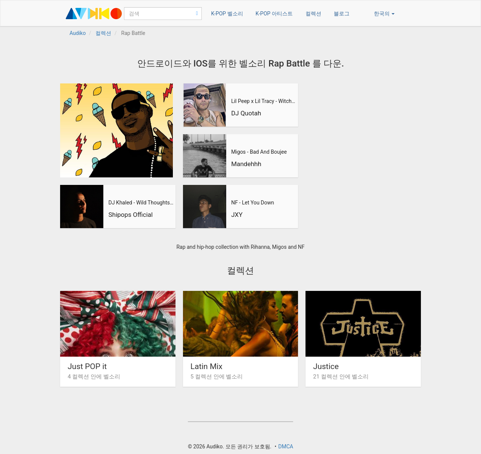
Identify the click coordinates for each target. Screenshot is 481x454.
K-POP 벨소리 (227, 14)
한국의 (384, 14)
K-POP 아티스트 (274, 14)
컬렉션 (313, 14)
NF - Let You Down (252, 203)
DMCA (285, 446)
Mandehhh (246, 164)
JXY (236, 214)
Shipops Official (130, 214)
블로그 (341, 14)
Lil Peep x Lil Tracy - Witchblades (263, 101)
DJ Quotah (246, 113)
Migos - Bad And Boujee (259, 152)
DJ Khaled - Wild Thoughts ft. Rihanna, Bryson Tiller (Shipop (141, 203)
